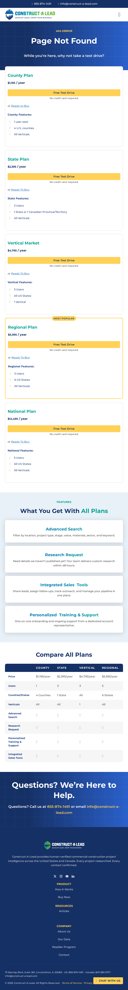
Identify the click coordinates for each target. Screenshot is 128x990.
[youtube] (67, 876)
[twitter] (55, 876)
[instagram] (61, 876)
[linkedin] (73, 876)
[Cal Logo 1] (30, 10)
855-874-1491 (58, 806)
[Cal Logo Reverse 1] (64, 842)
